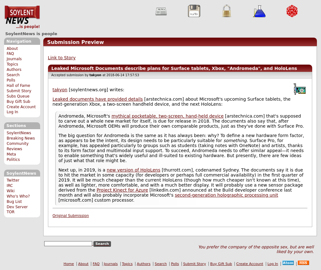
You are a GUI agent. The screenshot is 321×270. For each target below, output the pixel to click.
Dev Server (17, 207)
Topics (12, 64)
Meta (11, 154)
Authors (14, 69)
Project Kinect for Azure (122, 190)
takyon (60, 89)
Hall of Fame (18, 85)
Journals (14, 59)
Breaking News (21, 138)
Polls (11, 80)
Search (13, 75)
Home (69, 264)
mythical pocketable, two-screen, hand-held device (168, 116)
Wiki (10, 191)
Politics (13, 159)
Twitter (13, 180)
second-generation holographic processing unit (226, 195)
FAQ (10, 53)
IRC (10, 185)
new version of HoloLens (133, 169)
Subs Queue (18, 96)
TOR (10, 212)
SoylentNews (22, 17)
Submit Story (19, 91)
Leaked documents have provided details (98, 99)
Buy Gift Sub (18, 101)
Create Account (21, 107)
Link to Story (62, 57)
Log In (12, 112)
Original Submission (71, 216)
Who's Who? (18, 196)
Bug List (14, 201)
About (12, 48)
